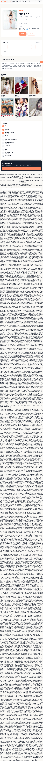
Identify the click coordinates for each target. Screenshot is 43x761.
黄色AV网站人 (6, 370)
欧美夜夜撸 (21, 689)
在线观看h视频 (25, 193)
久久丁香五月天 (22, 687)
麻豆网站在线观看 (26, 284)
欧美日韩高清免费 (7, 326)
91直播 (7, 258)
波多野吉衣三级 (12, 295)
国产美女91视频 (15, 368)
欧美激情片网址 (32, 505)
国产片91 (17, 261)
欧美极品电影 (8, 229)
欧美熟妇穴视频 (32, 311)
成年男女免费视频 (38, 614)
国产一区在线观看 (31, 737)
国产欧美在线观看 (34, 726)
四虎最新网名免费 (31, 439)
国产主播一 (19, 485)
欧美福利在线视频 (12, 574)
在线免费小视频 (23, 295)
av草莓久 (4, 713)
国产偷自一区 (3, 464)
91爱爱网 (39, 703)
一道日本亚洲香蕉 (36, 203)
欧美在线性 (4, 443)
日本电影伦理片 (22, 276)
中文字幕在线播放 (6, 515)
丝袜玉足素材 (32, 554)
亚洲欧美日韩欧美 (34, 688)
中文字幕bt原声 (32, 305)
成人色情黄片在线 (15, 263)
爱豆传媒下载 (17, 357)
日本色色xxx (6, 475)
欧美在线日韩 (38, 534)
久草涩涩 (30, 272)
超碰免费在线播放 (34, 580)
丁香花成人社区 (26, 585)
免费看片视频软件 (29, 418)
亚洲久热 (29, 492)
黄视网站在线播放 (11, 264)
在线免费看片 (33, 322)
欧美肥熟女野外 (6, 566)
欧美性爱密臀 (40, 326)
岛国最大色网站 (25, 352)
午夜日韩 (23, 658)
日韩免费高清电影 (28, 469)
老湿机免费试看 (25, 431)
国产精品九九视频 (25, 661)
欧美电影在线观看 (19, 507)
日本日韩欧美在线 (13, 355)
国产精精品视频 (10, 469)
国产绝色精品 (8, 280)
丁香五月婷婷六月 (10, 507)
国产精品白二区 (11, 757)
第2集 (10, 46)
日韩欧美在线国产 (39, 233)
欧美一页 (6, 378)
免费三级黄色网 (17, 680)
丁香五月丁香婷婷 (6, 357)
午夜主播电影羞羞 (10, 516)
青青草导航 (19, 543)
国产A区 (2, 722)
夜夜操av (22, 738)
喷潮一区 (29, 299)
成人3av (39, 481)
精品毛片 (18, 311)
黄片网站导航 (19, 624)
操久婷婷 (21, 261)
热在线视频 (7, 534)
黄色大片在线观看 (24, 733)
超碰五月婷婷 (30, 420)
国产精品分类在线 (8, 234)
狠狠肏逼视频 (28, 502)
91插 (42, 334)
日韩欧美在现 (3, 749)
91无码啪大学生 (39, 554)
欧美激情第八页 (38, 740)
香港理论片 (27, 566)
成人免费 (36, 288)
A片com (35, 357)
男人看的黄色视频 (20, 576)
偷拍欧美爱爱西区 (32, 513)
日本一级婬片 (34, 195)
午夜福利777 (14, 650)
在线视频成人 (11, 612)
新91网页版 (31, 524)
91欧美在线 (28, 441)
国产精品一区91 (20, 351)
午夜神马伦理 (23, 363)
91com (37, 317)
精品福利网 (19, 684)
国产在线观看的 (21, 372)
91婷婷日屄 (11, 504)
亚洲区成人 (26, 349)
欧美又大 (32, 242)
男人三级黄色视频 (22, 452)
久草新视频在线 (19, 291)
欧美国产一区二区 (28, 746)
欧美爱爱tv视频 (27, 302)
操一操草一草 (16, 530)
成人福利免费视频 (20, 634)
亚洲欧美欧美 (37, 455)
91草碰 (37, 249)
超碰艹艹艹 (9, 729)
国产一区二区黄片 (24, 299)
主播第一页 (30, 268)
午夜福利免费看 (22, 437)
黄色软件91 (8, 272)
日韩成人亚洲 (40, 448)
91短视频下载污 (32, 559)
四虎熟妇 (21, 723)
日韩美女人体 (39, 515)
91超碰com (38, 416)
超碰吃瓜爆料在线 (30, 535)
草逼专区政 (17, 443)
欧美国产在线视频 (29, 486)
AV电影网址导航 (36, 757)
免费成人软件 (19, 287)
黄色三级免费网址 (34, 265)
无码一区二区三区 (12, 505)
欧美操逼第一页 (34, 550)
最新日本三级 (11, 549)
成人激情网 (11, 611)
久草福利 (41, 210)
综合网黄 (17, 303)
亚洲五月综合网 (12, 527)
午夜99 (2, 329)
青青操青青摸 (31, 447)
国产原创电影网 (28, 635)
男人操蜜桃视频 (34, 246)
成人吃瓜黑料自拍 (38, 439)
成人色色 (13, 675)
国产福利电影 (17, 267)
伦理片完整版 (4, 264)
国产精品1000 (16, 319)
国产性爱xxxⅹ (38, 692)
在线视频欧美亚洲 (33, 507)
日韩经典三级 (33, 756)
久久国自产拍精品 (19, 253)
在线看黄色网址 (32, 736)
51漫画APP (14, 302)
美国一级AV (36, 208)
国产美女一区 (32, 416)
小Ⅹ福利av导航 (29, 707)
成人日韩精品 (2, 351)
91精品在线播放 (39, 702)
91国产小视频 (8, 343)
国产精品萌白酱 (29, 341)
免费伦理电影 (16, 276)
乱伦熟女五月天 (6, 203)
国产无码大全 (33, 684)
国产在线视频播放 (33, 639)
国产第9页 (26, 305)
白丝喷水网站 (8, 628)
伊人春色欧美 (13, 647)
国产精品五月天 (38, 279)
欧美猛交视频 (33, 225)
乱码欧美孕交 (17, 265)
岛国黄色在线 (3, 424)
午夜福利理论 (18, 658)
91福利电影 (26, 436)
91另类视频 (2, 431)
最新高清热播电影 (38, 704)
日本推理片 (6, 306)
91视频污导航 (29, 326)
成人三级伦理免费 (8, 197)
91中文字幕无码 (33, 661)
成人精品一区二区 (6, 233)
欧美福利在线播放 (38, 535)
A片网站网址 (21, 343)
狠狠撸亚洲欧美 (8, 199)
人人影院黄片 (19, 527)
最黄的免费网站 (11, 425)
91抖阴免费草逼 (17, 435)
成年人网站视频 (10, 336)
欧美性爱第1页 (21, 641)
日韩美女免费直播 (15, 343)
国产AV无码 (35, 238)
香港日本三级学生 (9, 431)
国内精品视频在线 (4, 612)
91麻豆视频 (14, 485)
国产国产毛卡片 (30, 614)
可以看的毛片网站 (13, 641)
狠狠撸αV (5, 463)
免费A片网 (10, 553)
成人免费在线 (40, 273)
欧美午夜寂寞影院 (6, 273)
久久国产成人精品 (34, 280)
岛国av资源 (26, 275)
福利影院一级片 (21, 424)
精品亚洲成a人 (23, 341)
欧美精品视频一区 (36, 657)
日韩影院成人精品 (23, 591)
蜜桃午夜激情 (10, 276)
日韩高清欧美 (25, 642)
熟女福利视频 (16, 734)
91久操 (33, 252)
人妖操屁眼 (2, 721)
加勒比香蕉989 (5, 760)
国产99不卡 (21, 298)
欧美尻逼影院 (23, 646)
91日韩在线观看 (33, 361)
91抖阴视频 (40, 727)
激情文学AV (25, 450)
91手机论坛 (2, 361)
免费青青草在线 (17, 639)
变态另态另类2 (38, 333)
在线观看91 (38, 649)
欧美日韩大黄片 (20, 717)
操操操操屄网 (4, 725)
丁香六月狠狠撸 (19, 414)
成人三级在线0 (16, 550)
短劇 (20, 1)
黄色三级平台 (38, 588)
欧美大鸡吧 (21, 345)
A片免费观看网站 (10, 577)
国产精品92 (38, 737)
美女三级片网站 (27, 647)
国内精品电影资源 (37, 654)
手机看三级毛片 (13, 521)
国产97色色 (10, 441)
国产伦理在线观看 (16, 649)
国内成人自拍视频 (25, 742)
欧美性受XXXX (8, 421)
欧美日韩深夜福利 (29, 633)
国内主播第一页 (22, 283)
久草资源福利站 (15, 467)
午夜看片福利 (18, 654)
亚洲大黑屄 (3, 622)
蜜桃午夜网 (39, 303)
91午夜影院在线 (13, 596)
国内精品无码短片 (21, 225)
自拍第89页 (11, 501)
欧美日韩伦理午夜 (5, 367)
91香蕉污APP (8, 332)
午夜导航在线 (15, 283)
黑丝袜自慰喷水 (7, 334)
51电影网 (2, 741)
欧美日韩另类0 (21, 237)
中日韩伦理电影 (6, 679)
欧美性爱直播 (12, 685)
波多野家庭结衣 (6, 497)
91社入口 (36, 437)
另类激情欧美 (32, 611)
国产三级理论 (23, 466)
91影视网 (3, 207)
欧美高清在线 (12, 634)
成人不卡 (30, 444)
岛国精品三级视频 (8, 459)
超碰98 (36, 452)
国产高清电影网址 (28, 283)
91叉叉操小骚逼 (11, 345)
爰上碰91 (9, 368)
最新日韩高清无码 (38, 612)
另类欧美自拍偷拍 (31, 691)
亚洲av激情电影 (9, 283)
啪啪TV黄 (28, 427)
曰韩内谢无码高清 (34, 551)
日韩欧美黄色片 (17, 561)
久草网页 (33, 294)
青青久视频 (13, 291)
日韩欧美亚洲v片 (31, 555)
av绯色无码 (39, 531)
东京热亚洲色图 (16, 379)
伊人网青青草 (14, 258)
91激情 (29, 374)
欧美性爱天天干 (11, 752)
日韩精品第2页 (13, 517)
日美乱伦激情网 (13, 511)
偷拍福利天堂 (40, 549)
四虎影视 (33, 245)
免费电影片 (37, 261)
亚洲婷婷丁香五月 (20, 605)
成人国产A (21, 713)
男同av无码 (7, 657)
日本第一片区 (38, 433)
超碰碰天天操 (23, 212)
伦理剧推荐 (11, 321)
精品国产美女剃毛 (11, 208)
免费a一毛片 (40, 267)
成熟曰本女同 (27, 528)
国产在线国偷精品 (28, 657)
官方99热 (11, 719)
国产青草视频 (29, 683)
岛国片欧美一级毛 (4, 684)
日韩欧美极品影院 (24, 608)
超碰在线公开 (4, 338)
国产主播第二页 (31, 631)
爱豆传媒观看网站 (32, 216)
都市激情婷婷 (21, 257)
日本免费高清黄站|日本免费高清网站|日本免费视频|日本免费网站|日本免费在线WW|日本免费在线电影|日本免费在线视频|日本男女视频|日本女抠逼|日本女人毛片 (21, 388)
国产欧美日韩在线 (32, 277)
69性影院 (19, 218)
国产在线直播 (30, 315)
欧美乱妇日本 (35, 591)
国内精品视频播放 (20, 708)
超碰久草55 (23, 570)
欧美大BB (10, 246)
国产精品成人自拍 (28, 689)
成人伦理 (5, 582)
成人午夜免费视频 (7, 211)
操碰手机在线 (13, 755)
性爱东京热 (39, 268)
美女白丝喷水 (20, 562)
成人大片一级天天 (13, 337)
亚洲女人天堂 (25, 577)
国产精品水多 (4, 356)
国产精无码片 (20, 509)
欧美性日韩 (32, 413)
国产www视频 (10, 333)
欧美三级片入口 (16, 741)
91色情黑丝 (39, 713)
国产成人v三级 (36, 570)
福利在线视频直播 (17, 203)
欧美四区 (31, 536)
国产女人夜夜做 (26, 317)
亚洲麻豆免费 (7, 422)
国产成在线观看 (12, 329)
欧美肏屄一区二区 (9, 328)
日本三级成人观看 (4, 310)
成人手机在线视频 (8, 627)
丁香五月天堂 (21, 192)
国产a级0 (30, 193)
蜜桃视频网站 (7, 296)
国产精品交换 (31, 704)
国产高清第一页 (12, 317)
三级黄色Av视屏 (17, 740)
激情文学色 (26, 343)
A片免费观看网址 (33, 464)
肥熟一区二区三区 (38, 665)
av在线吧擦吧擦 (38, 408)
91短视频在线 (15, 372)
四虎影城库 (28, 710)
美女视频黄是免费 (23, 741)
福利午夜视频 (34, 473)
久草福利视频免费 (30, 660)
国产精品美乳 (28, 246)
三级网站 (34, 746)
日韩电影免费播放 (5, 596)
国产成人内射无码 (30, 196)
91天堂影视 (8, 353)
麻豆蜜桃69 (39, 586)
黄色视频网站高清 (4, 653)
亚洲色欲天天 (16, 214)
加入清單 (31, 33)
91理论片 (40, 478)
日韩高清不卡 (19, 433)
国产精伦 (35, 592)
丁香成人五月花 (19, 254)
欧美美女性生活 (19, 440)
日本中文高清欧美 (31, 515)
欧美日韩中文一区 (29, 244)
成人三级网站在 (31, 269)
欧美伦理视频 (11, 750)
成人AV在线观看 (26, 367)
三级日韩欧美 (38, 305)
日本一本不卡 (13, 543)
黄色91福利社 (12, 370)
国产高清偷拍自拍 (30, 658)
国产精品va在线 (39, 749)
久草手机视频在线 (3, 615)
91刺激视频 (23, 366)
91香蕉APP (15, 191)
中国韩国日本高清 (21, 219)
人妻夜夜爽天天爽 (28, 409)
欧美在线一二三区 (32, 531)
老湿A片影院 (2, 307)
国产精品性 (25, 191)
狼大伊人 (16, 464)
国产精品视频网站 (11, 642)
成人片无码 (21, 340)
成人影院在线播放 (9, 215)
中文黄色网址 (22, 530)
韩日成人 (27, 332)
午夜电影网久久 (14, 222)
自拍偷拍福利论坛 (7, 573)
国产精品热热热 (26, 685)
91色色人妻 (16, 257)
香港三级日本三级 (13, 493)
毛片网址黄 (39, 463)
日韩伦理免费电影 (23, 626)
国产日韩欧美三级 (8, 649)
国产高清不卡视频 (27, 245)
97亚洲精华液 (28, 197)
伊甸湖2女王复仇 (36, 459)
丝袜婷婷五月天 (6, 755)
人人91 (22, 558)
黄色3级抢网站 (23, 195)
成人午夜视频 (40, 287)
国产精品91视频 (29, 338)
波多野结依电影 (37, 207)
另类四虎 (27, 215)
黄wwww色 (38, 214)
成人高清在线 (33, 527)
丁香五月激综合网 (22, 683)
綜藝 (23, 1)
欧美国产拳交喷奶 (10, 244)
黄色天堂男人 (36, 229)
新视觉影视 (12, 273)
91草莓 (1, 360)
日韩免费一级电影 (28, 727)
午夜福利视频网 (8, 584)
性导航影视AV (16, 252)
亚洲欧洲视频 (7, 454)
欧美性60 (27, 672)
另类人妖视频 (26, 311)
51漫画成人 (12, 271)
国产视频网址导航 (38, 596)
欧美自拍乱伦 (30, 478)
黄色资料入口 (19, 355)
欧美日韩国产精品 (28, 540)
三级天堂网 (16, 681)
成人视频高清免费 (23, 310)
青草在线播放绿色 (20, 532)
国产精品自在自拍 (8, 730)
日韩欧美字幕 (40, 592)
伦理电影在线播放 (8, 595)
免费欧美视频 (38, 300)
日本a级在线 (32, 367)
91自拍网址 (10, 498)
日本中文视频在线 (5, 321)
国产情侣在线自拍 (38, 467)
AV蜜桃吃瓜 (10, 338)
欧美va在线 (28, 551)
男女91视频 (35, 307)
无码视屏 (2, 542)
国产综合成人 (28, 473)
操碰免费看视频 (16, 580)
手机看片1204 (36, 244)
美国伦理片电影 (12, 760)
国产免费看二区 (5, 303)
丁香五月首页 (27, 738)
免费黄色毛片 (14, 206)
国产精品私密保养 (33, 549)
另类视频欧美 (24, 315)
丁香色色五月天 (21, 417)
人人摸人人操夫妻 (21, 679)
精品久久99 (27, 424)
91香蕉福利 (6, 470)
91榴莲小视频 (38, 235)
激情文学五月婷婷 (22, 523)
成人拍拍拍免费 (19, 250)
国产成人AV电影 (26, 565)
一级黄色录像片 (28, 576)
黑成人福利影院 (3, 478)
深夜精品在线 (6, 519)
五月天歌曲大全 (14, 589)
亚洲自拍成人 (21, 534)
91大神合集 (13, 250)
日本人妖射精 (3, 282)
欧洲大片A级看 (16, 730)
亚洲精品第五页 (19, 284)
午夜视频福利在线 (8, 699)
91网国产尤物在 (19, 378)
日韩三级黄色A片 (34, 253)
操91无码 (25, 666)
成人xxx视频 (38, 443)
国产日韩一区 (3, 681)
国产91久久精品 (15, 600)
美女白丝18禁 (8, 347)
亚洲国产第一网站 (14, 298)
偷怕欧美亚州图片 (15, 197)
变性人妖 (34, 193)
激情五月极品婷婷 (37, 196)
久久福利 (11, 305)
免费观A (27, 477)
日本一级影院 (24, 567)
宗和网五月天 (21, 269)
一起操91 (37, 483)
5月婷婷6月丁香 (20, 746)
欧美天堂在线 (11, 412)
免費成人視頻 (14, 486)
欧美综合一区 (39, 562)
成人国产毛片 (7, 538)
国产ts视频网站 (5, 292)
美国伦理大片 (34, 191)
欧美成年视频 (5, 376)
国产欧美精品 (33, 422)
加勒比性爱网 (12, 207)
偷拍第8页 (23, 427)
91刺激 (2, 687)
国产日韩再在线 (17, 539)
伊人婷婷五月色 (32, 711)
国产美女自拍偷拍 (23, 475)
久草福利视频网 (11, 212)
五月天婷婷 (9, 372)
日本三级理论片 (35, 519)
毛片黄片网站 (30, 666)
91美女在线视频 (23, 230)
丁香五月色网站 (16, 195)
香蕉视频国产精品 (14, 318)
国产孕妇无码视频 (4, 363)
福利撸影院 (3, 245)
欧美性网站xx (8, 494)
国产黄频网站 (9, 733)
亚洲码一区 (6, 416)
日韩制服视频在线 (17, 604)
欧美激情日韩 (10, 299)
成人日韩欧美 (28, 569)
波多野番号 (28, 748)
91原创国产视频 (6, 238)
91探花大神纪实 (31, 741)
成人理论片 (14, 749)
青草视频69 (29, 435)
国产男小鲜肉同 (32, 227)
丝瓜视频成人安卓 (36, 508)
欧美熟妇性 (35, 715)
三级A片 (6, 344)
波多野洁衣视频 (5, 231)
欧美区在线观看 (8, 448)
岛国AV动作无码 (22, 234)
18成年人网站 (4, 248)
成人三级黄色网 (32, 723)
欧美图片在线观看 (18, 193)
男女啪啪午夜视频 (17, 248)
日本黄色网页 (30, 757)
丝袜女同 (39, 296)
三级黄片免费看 (37, 670)
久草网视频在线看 (34, 263)
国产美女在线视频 (26, 242)
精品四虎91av (4, 549)
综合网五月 (34, 576)
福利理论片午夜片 (36, 635)
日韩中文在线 (5, 230)
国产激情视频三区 (14, 326)
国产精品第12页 (12, 310)
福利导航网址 (12, 497)
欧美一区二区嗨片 (30, 467)
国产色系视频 (3, 507)
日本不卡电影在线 (7, 727)
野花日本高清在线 (22, 439)
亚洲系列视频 (26, 507)
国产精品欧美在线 (37, 420)
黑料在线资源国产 (23, 681)
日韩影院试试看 (30, 596)
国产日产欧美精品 (30, 714)
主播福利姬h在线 (37, 269)
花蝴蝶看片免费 (7, 200)
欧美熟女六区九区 (20, 637)
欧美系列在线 (19, 565)
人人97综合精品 (19, 290)
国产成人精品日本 (17, 321)
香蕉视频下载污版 (32, 328)
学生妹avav (9, 282)
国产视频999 (32, 694)
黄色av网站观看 (38, 477)
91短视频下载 (18, 642)
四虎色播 (34, 689)
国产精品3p (37, 329)
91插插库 (34, 200)
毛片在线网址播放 (32, 494)
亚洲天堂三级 (3, 563)
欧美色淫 (32, 207)
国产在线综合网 (33, 504)
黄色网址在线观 (32, 638)
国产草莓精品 (5, 585)
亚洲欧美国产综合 (8, 455)
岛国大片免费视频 (28, 203)
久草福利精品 (8, 753)
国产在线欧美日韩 (24, 531)
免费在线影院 (16, 336)
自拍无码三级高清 (22, 479)
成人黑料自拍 (27, 306)
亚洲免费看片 (3, 597)
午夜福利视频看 (10, 478)
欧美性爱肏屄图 (9, 563)
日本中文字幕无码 (29, 273)
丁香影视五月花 (34, 313)
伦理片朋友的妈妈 (28, 417)
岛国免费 (24, 290)
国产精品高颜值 (4, 550)
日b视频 (26, 269)
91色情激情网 (15, 219)
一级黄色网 (12, 257)
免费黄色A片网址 (7, 210)
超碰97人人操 (14, 446)
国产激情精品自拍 (37, 645)
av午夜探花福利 (12, 311)
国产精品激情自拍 (5, 427)
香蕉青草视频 (32, 588)
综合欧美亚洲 (3, 543)
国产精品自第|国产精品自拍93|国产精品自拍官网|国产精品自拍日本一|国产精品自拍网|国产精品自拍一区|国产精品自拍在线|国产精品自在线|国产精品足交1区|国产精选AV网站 (21, 397)
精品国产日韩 (39, 559)
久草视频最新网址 (31, 254)
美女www (22, 727)
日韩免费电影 (37, 250)
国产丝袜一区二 (20, 647)
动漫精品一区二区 (38, 479)
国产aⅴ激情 (9, 734)
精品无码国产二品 (31, 352)
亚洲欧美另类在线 (32, 642)
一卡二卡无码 (35, 646)
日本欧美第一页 (23, 336)
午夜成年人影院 (3, 695)
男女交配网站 (4, 718)
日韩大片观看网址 (30, 250)
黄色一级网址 (32, 425)
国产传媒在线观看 (21, 546)
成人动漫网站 (21, 650)
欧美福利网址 (18, 694)
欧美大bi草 (24, 544)
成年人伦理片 (17, 353)
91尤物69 (6, 276)
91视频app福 (37, 563)
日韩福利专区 (8, 351)
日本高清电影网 (10, 248)
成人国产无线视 (26, 318)
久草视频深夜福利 (15, 325)
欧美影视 (20, 422)
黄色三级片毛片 (32, 261)
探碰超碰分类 (24, 695)
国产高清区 (27, 546)
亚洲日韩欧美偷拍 (3, 698)
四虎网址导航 (6, 508)
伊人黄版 (36, 450)
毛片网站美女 (29, 363)
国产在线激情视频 (21, 511)
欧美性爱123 (12, 414)
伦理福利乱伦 (14, 745)
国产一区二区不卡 (24, 549)
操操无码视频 (6, 317)
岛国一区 (9, 643)
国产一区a (40, 410)
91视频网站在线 (13, 218)
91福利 (17, 691)
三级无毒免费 (22, 334)
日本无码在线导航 (6, 547)
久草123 (11, 340)
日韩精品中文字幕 (11, 496)
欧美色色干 (5, 756)
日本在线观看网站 (11, 456)
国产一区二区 (28, 195)
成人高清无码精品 (19, 736)
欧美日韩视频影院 (17, 542)
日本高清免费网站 (26, 684)
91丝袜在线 (31, 334)
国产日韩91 (5, 212)
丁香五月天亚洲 (29, 344)
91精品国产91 (27, 257)
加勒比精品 (8, 749)
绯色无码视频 (16, 626)
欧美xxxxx (19, 446)
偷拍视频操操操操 (27, 744)
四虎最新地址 (14, 628)
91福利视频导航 (15, 235)
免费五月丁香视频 (34, 302)
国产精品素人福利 (6, 675)
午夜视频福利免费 (18, 371)
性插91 (6, 456)
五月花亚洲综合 (5, 265)
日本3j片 (29, 699)
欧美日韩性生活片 (33, 318)
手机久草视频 (38, 628)
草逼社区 (30, 677)
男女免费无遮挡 (4, 513)
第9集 (5, 51)
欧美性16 (9, 263)
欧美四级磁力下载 (7, 665)
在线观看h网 (10, 567)
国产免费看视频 (17, 306)
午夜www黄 (6, 527)
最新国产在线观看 (31, 553)
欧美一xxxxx (5, 219)
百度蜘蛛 (31, 180)
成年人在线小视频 (11, 471)
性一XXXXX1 (18, 520)
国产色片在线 (19, 447)
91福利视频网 (18, 718)
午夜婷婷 (21, 597)
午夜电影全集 (29, 238)
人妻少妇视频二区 (37, 282)
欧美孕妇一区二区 (14, 689)
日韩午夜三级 (19, 536)
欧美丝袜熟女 (7, 589)
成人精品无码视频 (20, 206)
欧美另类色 (40, 428)
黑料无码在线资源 (36, 532)
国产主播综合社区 (32, 520)
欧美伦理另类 (30, 375)
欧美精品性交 (15, 223)
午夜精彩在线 (6, 581)
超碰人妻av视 (28, 668)
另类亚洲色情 (26, 223)
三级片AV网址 (22, 554)
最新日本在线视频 (37, 371)
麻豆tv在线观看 (28, 249)
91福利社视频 (7, 279)
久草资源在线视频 (15, 660)
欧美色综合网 (33, 199)
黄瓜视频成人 (28, 276)
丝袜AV (17, 603)
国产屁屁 (17, 211)
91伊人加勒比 (37, 292)
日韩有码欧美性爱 (8, 623)
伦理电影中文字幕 (24, 561)
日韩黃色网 (15, 710)
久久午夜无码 (17, 555)
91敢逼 (28, 463)
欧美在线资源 (8, 745)
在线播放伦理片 (6, 641)
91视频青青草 (21, 464)
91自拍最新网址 (30, 218)
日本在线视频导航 (3, 532)
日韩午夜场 (17, 310)
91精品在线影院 (24, 662)
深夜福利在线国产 (10, 473)
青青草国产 (11, 300)
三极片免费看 (3, 643)
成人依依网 (24, 492)
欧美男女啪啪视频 (3, 524)
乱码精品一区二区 (19, 620)
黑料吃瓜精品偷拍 (7, 250)
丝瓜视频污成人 (6, 360)
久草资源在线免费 (12, 447)
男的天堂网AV (28, 267)
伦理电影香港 (32, 288)
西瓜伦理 (29, 567)
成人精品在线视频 (3, 412)
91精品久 (14, 428)
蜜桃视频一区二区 (4, 578)
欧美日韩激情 (33, 742)
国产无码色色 (25, 292)
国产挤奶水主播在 (9, 482)
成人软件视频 (5, 277)
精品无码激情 (33, 528)
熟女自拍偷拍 (8, 291)
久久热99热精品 (8, 721)
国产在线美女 (27, 749)
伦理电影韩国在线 (3, 704)
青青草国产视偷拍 (20, 456)
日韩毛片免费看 (30, 455)
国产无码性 (9, 607)
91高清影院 (26, 180)
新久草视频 (25, 736)
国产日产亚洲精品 (39, 240)
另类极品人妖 (7, 572)
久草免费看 (17, 646)
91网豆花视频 (2, 242)
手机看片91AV (28, 525)
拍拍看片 (21, 454)
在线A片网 (39, 566)
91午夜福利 (26, 448)
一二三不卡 (4, 580)
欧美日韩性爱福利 (5, 311)
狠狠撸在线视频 (28, 604)
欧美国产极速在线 (34, 581)
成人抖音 (5, 368)
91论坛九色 (11, 619)
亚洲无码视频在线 (15, 288)
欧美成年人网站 (23, 553)
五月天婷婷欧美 (5, 246)
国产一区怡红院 (11, 661)
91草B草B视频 (38, 223)
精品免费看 (2, 253)
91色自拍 (37, 752)
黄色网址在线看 (14, 744)
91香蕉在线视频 (8, 458)
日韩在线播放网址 (39, 631)
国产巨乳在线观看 (9, 225)
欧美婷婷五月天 (17, 420)
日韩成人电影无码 (14, 597)
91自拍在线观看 (25, 204)
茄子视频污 (11, 214)
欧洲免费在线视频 (25, 416)
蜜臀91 (33, 605)
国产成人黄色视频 (19, 638)
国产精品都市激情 (10, 599)
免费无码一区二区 (8, 439)
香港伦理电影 (19, 574)
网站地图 (17, 187)
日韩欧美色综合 (22, 322)
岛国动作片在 (5, 295)
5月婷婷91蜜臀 (28, 703)
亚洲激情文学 (34, 730)
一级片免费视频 (23, 616)
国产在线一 (9, 226)
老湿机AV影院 (17, 549)
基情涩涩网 (8, 271)
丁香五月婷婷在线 (36, 623)
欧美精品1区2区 (35, 731)
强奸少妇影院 (33, 585)
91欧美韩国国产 (13, 413)
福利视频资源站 (4, 193)
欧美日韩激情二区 (11, 646)
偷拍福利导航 (4, 740)
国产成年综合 (3, 715)
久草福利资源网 (28, 258)
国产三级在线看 (8, 660)
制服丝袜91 (10, 756)
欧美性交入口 (25, 489)
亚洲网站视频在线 (38, 512)
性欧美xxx (35, 498)
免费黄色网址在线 (24, 268)
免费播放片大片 (30, 454)
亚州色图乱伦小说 (8, 256)
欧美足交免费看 (17, 460)
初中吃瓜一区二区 (34, 485)
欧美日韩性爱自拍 (14, 645)
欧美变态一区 (27, 192)
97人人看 (25, 368)
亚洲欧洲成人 (33, 219)
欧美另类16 (7, 742)
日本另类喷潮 (38, 555)
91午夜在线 (12, 364)
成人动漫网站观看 (23, 202)
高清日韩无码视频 (15, 269)
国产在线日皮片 (17, 363)
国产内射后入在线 (23, 347)
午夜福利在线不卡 (23, 643)
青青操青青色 (20, 413)
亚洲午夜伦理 (21, 469)
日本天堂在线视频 (7, 700)
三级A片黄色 (19, 596)
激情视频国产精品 (20, 221)
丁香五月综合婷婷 (12, 586)
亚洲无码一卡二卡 (29, 664)
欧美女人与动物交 (21, 200)
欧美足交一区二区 (16, 215)
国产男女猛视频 (20, 333)
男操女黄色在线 (36, 589)
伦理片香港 (9, 359)
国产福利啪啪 (15, 246)
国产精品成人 (6, 540)
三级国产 (2, 595)
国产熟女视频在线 (15, 282)
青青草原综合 (38, 599)
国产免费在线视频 (30, 458)
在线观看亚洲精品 (22, 263)
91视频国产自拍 (19, 242)
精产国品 (9, 318)
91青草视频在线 (21, 519)
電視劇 (13, 1)
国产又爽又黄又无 (20, 258)
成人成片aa (5, 425)
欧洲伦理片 (26, 634)
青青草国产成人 (36, 218)
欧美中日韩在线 (20, 759)
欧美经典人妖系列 (6, 746)
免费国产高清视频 (39, 359)
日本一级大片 (2, 191)
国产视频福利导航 (12, 532)
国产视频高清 (21, 226)
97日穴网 (35, 273)
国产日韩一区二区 (30, 237)
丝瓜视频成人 (3, 561)
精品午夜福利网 (16, 341)
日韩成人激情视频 (12, 432)
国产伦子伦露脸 (26, 414)
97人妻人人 (25, 750)
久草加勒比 (39, 493)
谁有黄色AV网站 (31, 750)
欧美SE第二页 (35, 321)
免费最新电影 (5, 619)
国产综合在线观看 (33, 192)
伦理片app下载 (13, 221)
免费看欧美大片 (8, 605)
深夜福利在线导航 (13, 528)
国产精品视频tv (35, 698)
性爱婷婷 (33, 276)
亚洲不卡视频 (21, 657)
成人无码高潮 (29, 570)
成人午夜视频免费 (31, 370)
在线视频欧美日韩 (14, 572)
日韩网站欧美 (22, 474)
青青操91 (5, 372)
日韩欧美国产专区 (12, 576)
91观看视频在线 (3, 567)
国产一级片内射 (32, 204)
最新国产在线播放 (32, 713)
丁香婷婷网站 (25, 543)
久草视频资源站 (9, 227)
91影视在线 (7, 658)
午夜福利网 (39, 429)
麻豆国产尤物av (39, 756)
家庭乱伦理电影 (32, 223)
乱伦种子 (30, 191)
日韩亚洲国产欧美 (29, 679)
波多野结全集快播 (4, 450)
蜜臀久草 (37, 624)
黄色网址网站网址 (31, 347)
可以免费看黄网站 (25, 718)
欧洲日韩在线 (23, 441)
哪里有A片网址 (4, 318)
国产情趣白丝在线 (11, 736)
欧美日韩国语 (22, 670)
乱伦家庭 (2, 211)
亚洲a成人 (18, 427)
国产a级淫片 (36, 660)
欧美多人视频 (33, 493)
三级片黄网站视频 (24, 692)
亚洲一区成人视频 (10, 267)
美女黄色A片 (7, 525)
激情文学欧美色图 (9, 672)
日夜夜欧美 (5, 261)
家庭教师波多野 (14, 559)
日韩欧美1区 (31, 599)
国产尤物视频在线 (29, 353)
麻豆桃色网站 (17, 375)
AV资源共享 (28, 700)
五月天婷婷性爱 (21, 418)
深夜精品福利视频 (34, 717)
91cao (5, 733)
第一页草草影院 (22, 332)
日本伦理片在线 (29, 319)
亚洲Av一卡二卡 (27, 601)
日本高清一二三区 (27, 562)
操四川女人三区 (35, 760)
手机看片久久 (3, 481)
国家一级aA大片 (14, 534)
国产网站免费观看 (13, 512)
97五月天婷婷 (39, 277)
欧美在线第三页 (40, 505)
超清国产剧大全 (9, 240)
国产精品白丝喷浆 (39, 553)
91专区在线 (16, 277)
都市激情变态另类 (29, 307)
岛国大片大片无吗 (33, 448)
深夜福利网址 (36, 260)
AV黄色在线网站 (39, 603)
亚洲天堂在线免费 (34, 516)
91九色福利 (21, 318)
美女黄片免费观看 (32, 349)
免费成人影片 (22, 748)
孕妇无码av (30, 669)
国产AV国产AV (22, 197)
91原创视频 (38, 351)
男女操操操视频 (10, 656)
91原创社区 (26, 288)
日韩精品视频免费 (9, 477)
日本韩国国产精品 (19, 653)
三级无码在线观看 (17, 695)
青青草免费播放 (31, 443)
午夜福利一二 (22, 572)
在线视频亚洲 (37, 658)
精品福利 (31, 332)
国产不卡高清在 (12, 436)
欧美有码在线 (22, 660)
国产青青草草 (35, 572)
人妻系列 (39, 238)
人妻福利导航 (5, 501)
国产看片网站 (3, 614)
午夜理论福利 (26, 413)
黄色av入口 (4, 642)
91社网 (28, 286)
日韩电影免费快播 (38, 432)
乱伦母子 (32, 427)
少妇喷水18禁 (9, 302)
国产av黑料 (35, 727)
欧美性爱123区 (17, 719)
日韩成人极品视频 (26, 340)
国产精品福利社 (19, 702)
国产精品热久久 (4, 555)
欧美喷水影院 (21, 235)
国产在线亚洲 (31, 607)
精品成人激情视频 (22, 710)
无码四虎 (36, 242)
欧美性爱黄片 (27, 675)
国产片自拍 (17, 264)
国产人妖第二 (21, 256)
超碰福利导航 (35, 441)
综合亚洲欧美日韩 (36, 539)
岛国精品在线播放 (38, 376)
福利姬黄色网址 (7, 254)
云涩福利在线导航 (34, 257)
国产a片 (16, 714)
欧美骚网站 (23, 344)
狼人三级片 (30, 378)
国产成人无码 (3, 729)
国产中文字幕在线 (22, 563)
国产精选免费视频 (22, 338)
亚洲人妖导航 (15, 703)
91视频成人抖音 (39, 691)
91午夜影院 (3, 539)
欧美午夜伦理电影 (28, 490)
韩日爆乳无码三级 (13, 233)
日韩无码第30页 (32, 630)
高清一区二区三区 (12, 698)
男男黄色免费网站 (34, 675)
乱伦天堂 (37, 356)
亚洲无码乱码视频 (14, 540)
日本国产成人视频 (5, 355)
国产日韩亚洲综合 (11, 344)
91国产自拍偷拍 (39, 199)
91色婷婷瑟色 (31, 256)
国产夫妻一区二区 (18, 451)
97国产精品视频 (16, 230)
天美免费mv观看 (37, 418)
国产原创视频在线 (15, 226)
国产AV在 (16, 437)
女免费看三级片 (16, 633)
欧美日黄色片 (31, 432)
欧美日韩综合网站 (5, 511)
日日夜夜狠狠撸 (16, 607)
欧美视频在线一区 (37, 633)
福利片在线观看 (23, 196)
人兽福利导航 (4, 345)
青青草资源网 (21, 540)
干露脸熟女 (37, 367)
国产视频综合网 (16, 699)
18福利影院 (36, 231)
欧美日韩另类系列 (12, 433)
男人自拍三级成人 (36, 435)
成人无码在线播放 (24, 599)
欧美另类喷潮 (24, 704)
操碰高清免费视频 (23, 238)
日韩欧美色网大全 (36, 677)
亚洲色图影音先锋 (30, 627)
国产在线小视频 (32, 317)
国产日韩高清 (21, 731)
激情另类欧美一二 (3, 322)
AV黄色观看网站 (32, 233)
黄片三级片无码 (28, 622)
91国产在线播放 (19, 317)
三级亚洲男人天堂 (30, 719)
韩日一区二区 (35, 212)
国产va (25, 454)
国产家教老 (7, 645)
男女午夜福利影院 (30, 348)
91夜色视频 (22, 580)
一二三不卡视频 (34, 428)
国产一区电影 (6, 451)
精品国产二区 (27, 650)
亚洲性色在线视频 (12, 684)
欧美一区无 (12, 658)
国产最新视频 (38, 681)
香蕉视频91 (15, 683)
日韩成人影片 (22, 267)
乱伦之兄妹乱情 (3, 662)
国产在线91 (22, 264)
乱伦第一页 (21, 282)
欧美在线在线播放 (35, 492)
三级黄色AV (34, 593)
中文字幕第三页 (17, 244)
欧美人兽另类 (36, 486)
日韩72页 (7, 414)
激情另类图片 (13, 241)
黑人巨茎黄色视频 (25, 694)
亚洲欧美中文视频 (9, 379)
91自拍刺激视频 (10, 669)
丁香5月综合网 (18, 271)
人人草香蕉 (8, 241)
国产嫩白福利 (14, 715)
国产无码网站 (17, 334)
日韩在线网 (2, 279)
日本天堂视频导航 (5, 216)
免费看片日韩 (12, 371)
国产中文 (18, 673)
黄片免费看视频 (8, 608)
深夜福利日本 (27, 428)
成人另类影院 (15, 535)
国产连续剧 (40, 593)
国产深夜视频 (33, 610)
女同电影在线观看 (12, 378)
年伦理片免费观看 (18, 500)
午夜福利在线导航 (38, 719)
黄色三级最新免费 (20, 359)
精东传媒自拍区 (8, 738)
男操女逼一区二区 (26, 574)
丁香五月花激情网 (20, 302)
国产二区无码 (26, 361)
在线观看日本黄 (8, 298)
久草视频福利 (4, 498)
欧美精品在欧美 (33, 565)
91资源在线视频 (30, 466)
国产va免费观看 (15, 256)
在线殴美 (17, 471)
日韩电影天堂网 (16, 733)
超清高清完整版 (15, 448)
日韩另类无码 (10, 680)
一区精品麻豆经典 (33, 230)
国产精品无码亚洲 (16, 299)
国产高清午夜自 (14, 515)
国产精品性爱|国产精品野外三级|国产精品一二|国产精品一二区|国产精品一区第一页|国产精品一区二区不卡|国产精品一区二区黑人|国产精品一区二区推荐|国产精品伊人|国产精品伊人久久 (21, 405)
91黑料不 (14, 352)
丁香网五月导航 (4, 633)
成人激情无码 (18, 752)
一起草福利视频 (3, 467)
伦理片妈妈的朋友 (38, 652)
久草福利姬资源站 (14, 713)
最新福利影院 (38, 324)
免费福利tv (20, 538)
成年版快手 (5, 349)
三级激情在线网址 (25, 652)
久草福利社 (22, 473)
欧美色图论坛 (32, 235)
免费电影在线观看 (24, 248)
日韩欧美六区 (28, 618)
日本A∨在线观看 (32, 436)
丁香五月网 (35, 268)
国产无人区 (35, 478)
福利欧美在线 (15, 340)
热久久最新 (39, 742)
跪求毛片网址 (22, 421)
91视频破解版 (22, 672)
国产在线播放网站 (13, 260)
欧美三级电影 (36, 348)
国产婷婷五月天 (12, 309)
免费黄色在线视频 (32, 351)
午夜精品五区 (26, 425)
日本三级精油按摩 (5, 717)
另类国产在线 (2, 291)
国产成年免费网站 (5, 249)
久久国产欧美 (39, 605)
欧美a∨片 (10, 633)
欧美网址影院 (33, 429)
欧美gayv (10, 219)
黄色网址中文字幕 (28, 645)
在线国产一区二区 (23, 573)
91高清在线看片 (21, 566)
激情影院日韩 (6, 340)
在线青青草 (17, 466)
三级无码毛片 (38, 668)
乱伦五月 (12, 334)
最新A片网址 (21, 645)
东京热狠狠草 (37, 256)
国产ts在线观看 (29, 336)
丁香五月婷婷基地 (28, 593)
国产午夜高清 (29, 309)
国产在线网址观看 (3, 299)
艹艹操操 (27, 233)
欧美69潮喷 (8, 221)
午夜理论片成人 (33, 641)
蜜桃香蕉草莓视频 (36, 471)
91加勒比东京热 (8, 488)
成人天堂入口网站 (9, 711)
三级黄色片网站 (12, 303)
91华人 (25, 237)
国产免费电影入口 (25, 756)
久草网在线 (31, 231)
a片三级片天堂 (3, 437)
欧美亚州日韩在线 (19, 585)
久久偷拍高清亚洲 (5, 284)
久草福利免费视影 (35, 379)
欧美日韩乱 (15, 300)
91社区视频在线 (30, 408)
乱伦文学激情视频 (23, 607)
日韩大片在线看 (38, 254)
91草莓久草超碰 (27, 221)
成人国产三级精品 (35, 710)
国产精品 (18, 531)
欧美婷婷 (8, 597)
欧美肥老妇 (27, 330)
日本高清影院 (31, 626)
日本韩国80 (29, 523)
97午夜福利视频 (15, 234)
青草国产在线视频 (19, 207)
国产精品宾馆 (13, 673)
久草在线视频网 (12, 691)
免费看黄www (35, 509)
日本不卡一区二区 (3, 474)
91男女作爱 (15, 429)
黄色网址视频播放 (26, 287)
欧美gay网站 (33, 734)
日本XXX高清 (27, 708)
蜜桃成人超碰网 (23, 379)
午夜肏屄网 (39, 494)
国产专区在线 (5, 691)
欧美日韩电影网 (33, 446)
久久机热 (27, 229)
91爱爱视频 (27, 235)
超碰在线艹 (23, 265)
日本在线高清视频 (13, 418)
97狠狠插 (27, 328)
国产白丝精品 (24, 444)
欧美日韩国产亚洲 (32, 440)
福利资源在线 (23, 218)
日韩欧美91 (38, 543)
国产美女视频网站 (12, 292)
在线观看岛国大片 (11, 694)
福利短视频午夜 (32, 733)
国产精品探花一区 (31, 298)
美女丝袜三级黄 (28, 715)
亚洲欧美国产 (7, 723)
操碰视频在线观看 (7, 731)
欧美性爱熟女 (14, 753)
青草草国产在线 (31, 695)
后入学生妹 (34, 523)
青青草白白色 (24, 435)
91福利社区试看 (22, 467)
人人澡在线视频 (8, 683)
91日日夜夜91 (17, 212)
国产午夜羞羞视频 (33, 672)
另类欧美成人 (3, 452)
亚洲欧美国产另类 (23, 375)
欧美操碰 (11, 348)
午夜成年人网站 (32, 359)
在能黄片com (27, 534)
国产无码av (40, 306)
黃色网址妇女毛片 (28, 760)
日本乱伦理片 (17, 478)
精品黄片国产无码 (12, 450)
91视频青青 (13, 708)
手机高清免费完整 (5, 673)
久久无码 (30, 360)
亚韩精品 (39, 528)
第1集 (5, 46)
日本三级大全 (6, 305)
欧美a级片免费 (3, 469)
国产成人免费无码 (7, 269)
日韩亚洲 (30, 573)
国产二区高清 (4, 333)
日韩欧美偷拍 (10, 696)
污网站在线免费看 (24, 680)
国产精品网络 (34, 360)
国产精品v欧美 (34, 753)
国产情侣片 (20, 368)
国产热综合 (28, 263)
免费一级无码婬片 (31, 479)
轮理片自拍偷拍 (13, 313)
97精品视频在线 (21, 525)
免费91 (34, 240)
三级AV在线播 (3, 516)
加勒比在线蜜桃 (27, 731)
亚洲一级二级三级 (10, 714)
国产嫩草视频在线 (26, 371)
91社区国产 (16, 192)
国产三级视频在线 (30, 368)
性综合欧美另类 (35, 502)
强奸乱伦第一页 (37, 607)
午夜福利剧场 (22, 722)
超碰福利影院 (21, 622)
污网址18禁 (17, 370)
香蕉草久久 (24, 463)
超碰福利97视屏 (36, 353)
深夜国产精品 (23, 619)
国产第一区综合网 (15, 700)
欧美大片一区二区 (30, 740)
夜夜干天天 (29, 646)
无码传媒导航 (17, 309)
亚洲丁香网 (7, 708)
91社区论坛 (35, 283)
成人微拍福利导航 (16, 376)
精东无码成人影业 (20, 755)
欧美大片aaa (39, 696)
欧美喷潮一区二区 (25, 364)
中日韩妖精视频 (39, 750)
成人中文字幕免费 (3, 336)
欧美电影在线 (27, 303)
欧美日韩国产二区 (10, 588)
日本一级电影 (29, 294)
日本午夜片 (36, 627)
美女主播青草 (20, 245)
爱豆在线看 (37, 276)
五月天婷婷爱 (6, 286)
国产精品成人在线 (38, 252)
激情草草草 (16, 473)
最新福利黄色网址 (32, 488)
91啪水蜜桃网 (21, 361)
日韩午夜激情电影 (21, 664)
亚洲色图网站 (16, 367)
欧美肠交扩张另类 (3, 268)
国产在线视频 (16, 296)
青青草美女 (16, 615)
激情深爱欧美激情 (26, 291)
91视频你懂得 (25, 261)
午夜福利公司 (18, 630)
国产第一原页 (11, 578)
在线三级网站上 (5, 652)
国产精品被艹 (16, 725)
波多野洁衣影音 (6, 569)
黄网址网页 (40, 540)
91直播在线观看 (18, 750)
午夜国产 (12, 451)
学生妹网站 (9, 710)
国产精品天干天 (22, 211)
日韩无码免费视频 (23, 443)
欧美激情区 (36, 656)
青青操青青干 (37, 374)
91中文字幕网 (27, 429)
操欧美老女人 (13, 290)
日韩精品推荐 (4, 315)
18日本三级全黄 (32, 356)
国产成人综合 (22, 584)
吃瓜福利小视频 (29, 240)
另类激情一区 (34, 673)
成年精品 (9, 417)
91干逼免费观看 (39, 642)
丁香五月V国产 (39, 311)
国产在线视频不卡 (26, 485)
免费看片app (34, 703)
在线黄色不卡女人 (37, 544)
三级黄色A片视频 (13, 581)
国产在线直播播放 (9, 410)
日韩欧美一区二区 (15, 488)
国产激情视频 (38, 643)
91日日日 (4, 736)
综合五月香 (14, 227)
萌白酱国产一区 (30, 208)
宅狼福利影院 (4, 639)
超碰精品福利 (39, 680)
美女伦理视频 (4, 192)
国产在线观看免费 (26, 446)
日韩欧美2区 (38, 736)
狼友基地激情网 (9, 707)
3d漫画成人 (22, 618)
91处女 (10, 258)
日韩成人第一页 (14, 229)
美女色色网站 (15, 439)
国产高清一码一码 (19, 593)
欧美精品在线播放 (27, 538)
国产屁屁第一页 (21, 300)
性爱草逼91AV (33, 300)
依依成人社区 (10, 424)
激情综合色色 (19, 497)
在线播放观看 (21, 303)
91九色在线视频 (22, 319)
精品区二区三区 (10, 437)
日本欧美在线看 (16, 338)
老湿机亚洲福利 (17, 631)
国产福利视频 (13, 531)
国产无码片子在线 (23, 408)
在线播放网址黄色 (38, 561)
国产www (13, 353)
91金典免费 (11, 314)
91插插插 (30, 321)
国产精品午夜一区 (29, 211)
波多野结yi (3, 554)
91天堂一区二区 (36, 332)
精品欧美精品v (6, 348)
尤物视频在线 (15, 452)
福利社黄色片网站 (23, 614)
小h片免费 (34, 234)
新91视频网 (2, 234)
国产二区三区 (20, 191)
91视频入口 (29, 591)
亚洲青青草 (34, 597)
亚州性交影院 (11, 653)
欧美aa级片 (36, 662)
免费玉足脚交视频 (31, 665)
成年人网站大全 (13, 569)
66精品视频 (25, 298)
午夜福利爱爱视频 (25, 504)
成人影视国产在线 (29, 260)
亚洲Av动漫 (7, 603)
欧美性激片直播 (26, 527)
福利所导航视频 (16, 305)
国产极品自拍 (18, 352)
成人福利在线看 (17, 662)
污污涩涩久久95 (24, 542)
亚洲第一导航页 (9, 554)
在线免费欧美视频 (7, 206)
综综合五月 (38, 733)
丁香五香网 (16, 563)
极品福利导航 (14, 359)
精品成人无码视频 (22, 348)
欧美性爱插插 (40, 221)
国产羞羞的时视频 (17, 444)
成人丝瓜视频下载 (22, 214)
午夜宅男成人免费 (7, 485)
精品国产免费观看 (3, 275)
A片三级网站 (16, 279)
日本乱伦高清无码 (11, 366)
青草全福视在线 (10, 252)
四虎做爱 (14, 605)
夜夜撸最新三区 (20, 726)
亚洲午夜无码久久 (3, 433)
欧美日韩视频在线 (15, 643)
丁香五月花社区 (12, 593)
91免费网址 (9, 481)
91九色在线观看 (37, 334)
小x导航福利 (25, 351)
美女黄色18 (34, 309)
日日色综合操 (21, 459)
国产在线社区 (36, 725)
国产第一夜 (10, 615)
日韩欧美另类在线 (10, 688)
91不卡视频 (24, 496)
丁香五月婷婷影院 (4, 576)
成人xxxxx (8, 330)
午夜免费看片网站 (6, 551)
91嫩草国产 (26, 359)
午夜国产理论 (6, 517)
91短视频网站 (18, 344)
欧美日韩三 (27, 464)
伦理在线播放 (14, 204)
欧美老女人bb (33, 241)
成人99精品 (29, 557)
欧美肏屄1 (10, 474)
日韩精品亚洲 (24, 737)
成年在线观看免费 (30, 376)
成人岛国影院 (29, 314)
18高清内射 (26, 638)
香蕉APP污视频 (27, 279)
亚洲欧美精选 (22, 700)
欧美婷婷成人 (25, 433)
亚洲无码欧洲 (16, 409)
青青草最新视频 (18, 463)
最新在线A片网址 (36, 272)
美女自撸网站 (28, 481)
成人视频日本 (5, 214)
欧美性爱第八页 (21, 581)
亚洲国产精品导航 (26, 207)
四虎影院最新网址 (14, 454)
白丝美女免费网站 (13, 200)
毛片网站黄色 (25, 378)
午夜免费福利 (6, 466)
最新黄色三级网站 (35, 547)
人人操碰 (21, 409)
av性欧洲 (38, 520)
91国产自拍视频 (32, 431)
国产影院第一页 (12, 265)
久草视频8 (22, 279)
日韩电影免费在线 (21, 589)
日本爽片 (10, 429)
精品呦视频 (5, 366)
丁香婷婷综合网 (27, 753)
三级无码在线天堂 (35, 319)
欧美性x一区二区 (11, 620)
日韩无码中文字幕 (13, 566)
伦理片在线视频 (35, 525)
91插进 (12, 500)
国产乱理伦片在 (15, 665)
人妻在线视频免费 (31, 452)
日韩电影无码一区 (26, 676)
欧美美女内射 (22, 635)
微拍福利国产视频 (14, 210)
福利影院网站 (38, 227)
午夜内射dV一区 (30, 615)
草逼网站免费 (6, 520)
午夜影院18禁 (30, 656)
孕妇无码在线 (40, 360)
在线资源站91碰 (40, 574)
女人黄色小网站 (20, 595)
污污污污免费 (5, 314)
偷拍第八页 (33, 574)
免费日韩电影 (3, 223)
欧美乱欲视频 (22, 272)
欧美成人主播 (18, 496)
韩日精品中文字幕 (26, 462)
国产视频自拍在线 (28, 459)
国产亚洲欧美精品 (14, 635)
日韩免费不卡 (18, 652)
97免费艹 (37, 294)
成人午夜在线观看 (11, 193)
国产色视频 (9, 322)
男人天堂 (17, 315)
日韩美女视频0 (26, 412)
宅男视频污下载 (10, 692)
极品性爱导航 (3, 244)
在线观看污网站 (28, 421)
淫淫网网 (24, 260)
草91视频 (8, 543)
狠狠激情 (38, 630)
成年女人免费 (16, 474)
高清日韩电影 (23, 353)
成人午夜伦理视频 (17, 410)
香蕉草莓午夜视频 (31, 475)
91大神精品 (19, 216)
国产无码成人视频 (17, 416)
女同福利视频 (17, 582)
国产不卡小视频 (12, 286)
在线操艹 (5, 661)
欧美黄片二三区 (11, 670)
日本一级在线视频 (22, 252)
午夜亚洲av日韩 (25, 513)
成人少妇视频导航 (34, 248)
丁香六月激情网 (11, 463)
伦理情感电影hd (32, 696)
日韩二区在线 (9, 616)
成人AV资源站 (16, 618)
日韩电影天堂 (25, 501)
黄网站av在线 (10, 374)
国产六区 (25, 596)
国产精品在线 (29, 582)
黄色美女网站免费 (36, 573)
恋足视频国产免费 (17, 711)
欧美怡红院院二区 (25, 216)
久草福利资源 (33, 676)
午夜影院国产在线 (36, 336)
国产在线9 (17, 238)
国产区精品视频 (38, 447)
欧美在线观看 (15, 481)
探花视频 (21, 448)
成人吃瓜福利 (12, 238)
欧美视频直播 (5, 759)
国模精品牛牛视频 (33, 501)
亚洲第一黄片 (39, 422)
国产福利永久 (39, 193)
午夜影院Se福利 (17, 482)
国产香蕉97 (2, 531)
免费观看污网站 (8, 324)
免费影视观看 (13, 242)
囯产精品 (17, 670)
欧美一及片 (38, 352)
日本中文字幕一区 (29, 366)
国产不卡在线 (36, 215)
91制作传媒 (21, 275)
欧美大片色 (33, 749)
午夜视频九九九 (27, 595)
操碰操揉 (10, 376)
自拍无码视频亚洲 (26, 500)
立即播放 (23, 33)
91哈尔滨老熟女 (24, 555)
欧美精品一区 (5, 611)
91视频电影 (22, 215)
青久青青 (37, 343)
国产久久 (28, 530)
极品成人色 (22, 306)
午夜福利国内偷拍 (30, 612)
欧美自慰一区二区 (38, 577)
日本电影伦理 (23, 309)
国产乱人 (17, 272)
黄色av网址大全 (33, 226)
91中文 (11, 296)
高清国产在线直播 (3, 553)
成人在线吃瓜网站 (22, 314)
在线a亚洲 (23, 498)
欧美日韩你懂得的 (12, 759)
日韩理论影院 (9, 452)
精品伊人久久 (10, 409)
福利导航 (12, 279)
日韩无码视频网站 (21, 307)
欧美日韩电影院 (10, 557)
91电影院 (27, 637)
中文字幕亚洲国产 (38, 619)
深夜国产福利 (18, 513)
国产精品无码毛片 (21, 505)
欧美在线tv (31, 330)
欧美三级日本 (16, 314)
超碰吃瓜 (27, 272)
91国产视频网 (27, 300)
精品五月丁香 (25, 588)
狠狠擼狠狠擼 (19, 374)
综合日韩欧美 (39, 216)
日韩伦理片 (12, 330)
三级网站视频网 (39, 349)
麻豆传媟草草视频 (28, 508)
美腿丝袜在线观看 (31, 329)
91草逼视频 (7, 371)
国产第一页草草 (39, 431)
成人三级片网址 (18, 685)
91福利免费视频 (35, 372)
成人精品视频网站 (31, 483)
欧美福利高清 (25, 520)
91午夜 (20, 734)
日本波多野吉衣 (15, 294)
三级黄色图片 (4, 341)
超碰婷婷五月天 (11, 704)
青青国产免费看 (34, 462)
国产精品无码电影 (28, 200)
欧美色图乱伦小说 (13, 287)
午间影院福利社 (16, 738)
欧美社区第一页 (28, 337)
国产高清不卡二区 (23, 370)
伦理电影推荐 (4, 441)
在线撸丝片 (33, 249)
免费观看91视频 (19, 470)
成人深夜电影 (4, 208)
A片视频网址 (13, 509)
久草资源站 (25, 440)
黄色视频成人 (20, 450)
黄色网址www (11, 677)
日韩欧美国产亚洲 (20, 601)
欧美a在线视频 (25, 578)
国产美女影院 (12, 544)
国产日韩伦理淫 (40, 378)
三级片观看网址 (22, 547)
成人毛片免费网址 (14, 502)
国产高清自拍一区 (14, 332)
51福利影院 (20, 356)
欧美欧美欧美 (22, 623)
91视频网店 (16, 408)
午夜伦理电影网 (12, 253)
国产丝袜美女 (20, 222)
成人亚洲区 (5, 263)
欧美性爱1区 (14, 490)
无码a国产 (32, 460)
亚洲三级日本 (18, 704)
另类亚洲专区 (11, 555)
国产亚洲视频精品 (9, 618)
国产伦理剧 (39, 318)
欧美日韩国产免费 (17, 492)
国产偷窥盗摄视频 (15, 202)
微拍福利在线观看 (9, 191)
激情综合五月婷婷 (23, 488)
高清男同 (34, 378)
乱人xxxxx (38, 340)
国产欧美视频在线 (25, 516)
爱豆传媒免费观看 (19, 666)
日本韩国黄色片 (16, 553)
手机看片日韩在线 (29, 437)
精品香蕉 (18, 249)
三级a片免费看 (17, 599)
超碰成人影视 (23, 244)
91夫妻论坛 (15, 459)
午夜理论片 (31, 364)
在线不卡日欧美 (20, 521)
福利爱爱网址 (21, 296)
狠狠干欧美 (21, 277)
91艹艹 (27, 231)
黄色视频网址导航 (34, 271)
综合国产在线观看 (33, 410)
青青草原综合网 (13, 717)
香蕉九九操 (7, 418)
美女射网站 (28, 673)
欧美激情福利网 (38, 370)
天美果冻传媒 (27, 280)
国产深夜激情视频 (26, 734)
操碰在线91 (23, 673)
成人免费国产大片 (39, 298)
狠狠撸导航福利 (25, 630)
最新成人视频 (10, 604)
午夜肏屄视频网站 (21, 569)
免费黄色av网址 (21, 330)
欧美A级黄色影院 (27, 313)
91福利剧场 (8, 242)
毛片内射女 (40, 321)
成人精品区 (11, 676)
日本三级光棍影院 (13, 216)
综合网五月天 (15, 245)
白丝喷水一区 (38, 475)
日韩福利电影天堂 (38, 615)
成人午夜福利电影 (34, 620)
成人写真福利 (17, 273)
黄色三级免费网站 (28, 755)
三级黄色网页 (3, 692)
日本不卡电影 (11, 582)
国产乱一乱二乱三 (36, 275)
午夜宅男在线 (11, 277)
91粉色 (16, 675)
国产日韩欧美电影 (21, 229)
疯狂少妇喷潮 (2, 328)
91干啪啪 (33, 374)
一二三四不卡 (3, 616)
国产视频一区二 (17, 696)
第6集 (29, 46)
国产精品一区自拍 (11, 315)
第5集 (24, 46)
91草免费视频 (27, 726)
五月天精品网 (32, 561)
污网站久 (36, 666)
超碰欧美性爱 (7, 689)
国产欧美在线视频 (27, 199)
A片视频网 (3, 290)
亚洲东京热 (31, 215)
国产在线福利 (11, 363)
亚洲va (23, 604)
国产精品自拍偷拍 (8, 307)
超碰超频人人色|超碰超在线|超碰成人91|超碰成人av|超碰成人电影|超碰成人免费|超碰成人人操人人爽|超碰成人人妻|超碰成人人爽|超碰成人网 (21, 392)
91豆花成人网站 (35, 569)
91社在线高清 (2, 241)
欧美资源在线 (25, 559)
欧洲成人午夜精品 (21, 246)
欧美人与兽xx (31, 577)
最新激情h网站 (14, 324)
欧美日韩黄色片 (32, 333)
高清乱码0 (25, 253)
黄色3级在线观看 (26, 745)
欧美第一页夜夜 (30, 202)
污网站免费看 (11, 231)
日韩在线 (38, 219)
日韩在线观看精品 (22, 294)
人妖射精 (13, 211)
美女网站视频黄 (30, 357)
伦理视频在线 (38, 413)
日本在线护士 (28, 265)
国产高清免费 (7, 647)
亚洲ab (29, 248)
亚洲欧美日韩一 (24, 677)
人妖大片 (4, 353)
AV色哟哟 (18, 286)
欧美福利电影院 (11, 524)
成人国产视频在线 (34, 546)
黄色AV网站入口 (31, 681)
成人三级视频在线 (36, 310)
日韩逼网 (28, 214)
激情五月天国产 (9, 245)
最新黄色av (31, 355)
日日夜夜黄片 (13, 603)
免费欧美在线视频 (18, 462)
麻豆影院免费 (36, 355)
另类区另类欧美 (6, 287)
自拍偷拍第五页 (28, 623)
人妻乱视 (38, 226)
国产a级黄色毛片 (22, 592)
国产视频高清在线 (13, 249)
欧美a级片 (28, 730)
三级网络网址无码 (7, 591)
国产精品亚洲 (37, 284)
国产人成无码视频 (21, 210)
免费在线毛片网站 (12, 726)
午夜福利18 (6, 668)
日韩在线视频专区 (13, 508)
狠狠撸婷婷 (21, 675)
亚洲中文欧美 (7, 687)
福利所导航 (10, 356)
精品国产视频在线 (36, 444)
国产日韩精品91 (7, 218)
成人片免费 (22, 305)
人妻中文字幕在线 (14, 722)
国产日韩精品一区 (5, 413)
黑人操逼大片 (28, 722)
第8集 (38, 46)
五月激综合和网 (28, 471)
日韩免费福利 (4, 677)
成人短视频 (17, 524)
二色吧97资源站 (14, 237)
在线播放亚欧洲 (36, 600)
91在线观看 (4, 374)
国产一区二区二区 (8, 202)
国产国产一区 (28, 219)
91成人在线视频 (11, 718)
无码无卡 (33, 595)
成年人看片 (21, 600)
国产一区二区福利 (7, 204)
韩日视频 (25, 282)
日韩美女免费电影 (11, 489)
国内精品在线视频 (31, 512)
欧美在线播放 (23, 612)
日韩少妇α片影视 (27, 532)
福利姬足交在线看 (35, 299)
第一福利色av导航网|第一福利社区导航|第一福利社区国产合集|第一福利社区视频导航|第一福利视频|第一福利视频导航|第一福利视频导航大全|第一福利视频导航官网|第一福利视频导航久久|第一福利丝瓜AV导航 (21, 384)
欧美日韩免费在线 (9, 737)
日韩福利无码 (10, 349)
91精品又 (12, 357)
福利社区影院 (5, 436)
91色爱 (16, 330)
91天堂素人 (22, 550)
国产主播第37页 (32, 343)
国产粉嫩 (15, 333)
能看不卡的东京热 (4, 562)
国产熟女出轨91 (12, 702)
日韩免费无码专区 (15, 573)
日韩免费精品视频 (36, 366)
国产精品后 (39, 451)
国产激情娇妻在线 (20, 517)
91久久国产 (32, 702)
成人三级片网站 (33, 637)
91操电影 (38, 341)
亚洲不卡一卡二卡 (5, 654)
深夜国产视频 (17, 366)
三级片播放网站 (19, 436)
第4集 (19, 46)
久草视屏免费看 (27, 698)
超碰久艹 (33, 562)
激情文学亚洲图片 (34, 738)
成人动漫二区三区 (35, 314)
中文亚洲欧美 (3, 604)
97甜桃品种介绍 (25, 321)
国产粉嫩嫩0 (5, 574)
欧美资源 (39, 523)
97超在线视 (37, 347)
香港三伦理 (36, 458)
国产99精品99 (13, 637)
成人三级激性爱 (36, 421)
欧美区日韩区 (33, 424)
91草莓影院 (8, 222)
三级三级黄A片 (23, 730)
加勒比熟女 (17, 208)
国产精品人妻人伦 (27, 509)
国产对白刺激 (23, 458)
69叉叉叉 (32, 371)
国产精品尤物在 (34, 267)
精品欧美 (21, 367)
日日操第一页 (39, 241)
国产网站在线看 (34, 650)
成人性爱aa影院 (34, 221)
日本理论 (34, 341)
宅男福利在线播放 (22, 326)
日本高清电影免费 (14, 592)
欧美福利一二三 (7, 446)
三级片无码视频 (13, 742)
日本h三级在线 (15, 523)
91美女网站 (7, 637)
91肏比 (12, 347)
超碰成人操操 (28, 225)
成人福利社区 (29, 592)
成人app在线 (19, 227)
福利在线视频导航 (18, 364)
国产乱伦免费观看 (16, 328)
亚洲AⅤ (16, 475)
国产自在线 (8, 290)
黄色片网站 (8, 715)
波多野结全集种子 (22, 665)
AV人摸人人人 (22, 551)
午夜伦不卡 (7, 207)
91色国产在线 (8, 650)
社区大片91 (24, 420)
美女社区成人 (28, 322)
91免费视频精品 (37, 368)
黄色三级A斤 (18, 586)
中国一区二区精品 (36, 699)
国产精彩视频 (26, 222)
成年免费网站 (23, 706)
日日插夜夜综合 (17, 504)
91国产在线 (39, 746)
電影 (17, 1)
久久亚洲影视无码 (6, 502)
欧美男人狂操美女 (26, 422)
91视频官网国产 (33, 291)
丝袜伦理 (19, 742)
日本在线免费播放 (16, 729)
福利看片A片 (23, 740)
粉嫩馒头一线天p (28, 605)
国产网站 (4, 252)
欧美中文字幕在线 (25, 410)
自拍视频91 (24, 231)
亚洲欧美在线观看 (19, 241)
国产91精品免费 (39, 721)
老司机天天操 (29, 589)
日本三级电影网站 (3, 536)
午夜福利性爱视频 (19, 760)
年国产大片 (7, 493)
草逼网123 (7, 634)
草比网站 (40, 473)
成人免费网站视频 (15, 727)
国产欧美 (29, 253)
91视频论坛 (25, 515)
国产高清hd (25, 447)
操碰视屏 (31, 222)
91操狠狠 (14, 595)
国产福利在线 (35, 222)
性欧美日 (25, 470)
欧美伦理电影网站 (21, 233)
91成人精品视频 (36, 202)
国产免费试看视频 (38, 542)
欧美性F (22, 729)
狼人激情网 (4, 359)
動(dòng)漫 (27, 1)
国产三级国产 (26, 277)
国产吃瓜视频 (37, 427)
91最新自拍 (3, 272)
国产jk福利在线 (17, 706)
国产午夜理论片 (30, 563)
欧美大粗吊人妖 (36, 344)
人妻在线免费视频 (23, 699)
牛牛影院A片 (15, 307)
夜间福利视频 (37, 524)
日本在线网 (12, 466)
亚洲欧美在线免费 (5, 528)
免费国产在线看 (5, 309)
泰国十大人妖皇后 (23, 669)
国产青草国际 (38, 482)
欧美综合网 (17, 669)
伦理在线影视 (30, 310)
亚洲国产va (35, 540)
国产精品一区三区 (6, 592)
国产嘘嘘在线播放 (27, 597)
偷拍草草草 (22, 328)
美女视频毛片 (18, 578)
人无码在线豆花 (27, 521)
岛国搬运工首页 (28, 296)
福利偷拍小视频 (11, 192)
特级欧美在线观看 (17, 231)
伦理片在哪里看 (33, 303)
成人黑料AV (8, 614)
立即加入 (21, 168)
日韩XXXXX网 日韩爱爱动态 (37, 538)
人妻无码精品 (19, 204)
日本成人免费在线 (15, 458)
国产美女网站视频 (32, 603)
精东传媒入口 (32, 214)
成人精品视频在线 (16, 608)
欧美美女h (5, 670)
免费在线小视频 (23, 240)
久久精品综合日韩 (20, 698)
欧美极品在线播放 (7, 490)
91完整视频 (15, 554)
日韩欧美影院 (15, 627)
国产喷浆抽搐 (20, 324)
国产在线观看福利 (19, 425)
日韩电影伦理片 (36, 558)
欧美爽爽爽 (28, 580)
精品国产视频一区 (35, 601)
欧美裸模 (25, 208)
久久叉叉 (21, 311)
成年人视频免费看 (38, 611)
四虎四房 (15, 349)
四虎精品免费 (34, 463)
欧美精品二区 (13, 427)
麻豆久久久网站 (3, 696)
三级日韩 (22, 539)
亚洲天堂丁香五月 (23, 286)
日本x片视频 (10, 639)
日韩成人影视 (9, 223)
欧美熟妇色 (21, 429)
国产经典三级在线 (33, 264)
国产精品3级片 (39, 197)
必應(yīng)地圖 (37, 180)
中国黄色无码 (10, 483)
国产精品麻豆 (27, 759)
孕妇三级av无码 (15, 322)
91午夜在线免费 (12, 284)
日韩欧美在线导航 (28, 600)
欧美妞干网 (23, 707)
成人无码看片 (21, 288)
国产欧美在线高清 (35, 521)
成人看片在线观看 (31, 643)
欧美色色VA (31, 450)
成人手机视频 (10, 695)
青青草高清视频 (39, 694)
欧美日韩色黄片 (3, 222)
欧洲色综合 (27, 550)
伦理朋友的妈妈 (34, 296)
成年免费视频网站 (5, 260)
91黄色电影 (4, 267)
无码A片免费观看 (38, 695)
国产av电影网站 (3, 607)
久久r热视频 (12, 475)
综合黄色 (8, 622)
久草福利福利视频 (9, 626)
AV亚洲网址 (27, 264)
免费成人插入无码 (12, 562)
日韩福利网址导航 (30, 325)
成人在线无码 (17, 656)
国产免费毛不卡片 (24, 360)
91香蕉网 (20, 559)
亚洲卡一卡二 (36, 315)
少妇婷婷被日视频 (18, 501)
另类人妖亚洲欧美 (28, 517)
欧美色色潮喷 (36, 664)
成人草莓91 (20, 745)
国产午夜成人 (3, 235)
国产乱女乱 (3, 330)
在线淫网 (8, 713)
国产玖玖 (19, 360)
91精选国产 (32, 284)
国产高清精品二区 (19, 199)
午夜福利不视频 (37, 707)
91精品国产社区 (37, 325)
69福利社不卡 (26, 624)
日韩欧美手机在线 (11, 630)
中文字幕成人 (39, 585)
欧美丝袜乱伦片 (14, 538)
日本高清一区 (17, 677)
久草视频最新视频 (22, 615)
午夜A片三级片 (22, 280)
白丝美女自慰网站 (27, 372)
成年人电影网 (37, 496)
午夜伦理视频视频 (4, 432)
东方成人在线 (34, 258)
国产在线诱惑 (33, 340)
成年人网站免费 (9, 319)
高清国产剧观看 (30, 282)
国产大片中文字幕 (11, 261)
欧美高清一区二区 (36, 409)
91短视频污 (34, 490)
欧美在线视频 (17, 268)
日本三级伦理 (5, 505)
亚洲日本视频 (19, 260)
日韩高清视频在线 (12, 536)
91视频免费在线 (6, 364)
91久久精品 (39, 748)
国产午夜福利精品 (33, 634)
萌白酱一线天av (33, 708)
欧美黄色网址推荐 (10, 420)
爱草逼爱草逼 (33, 530)
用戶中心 (40, 1)
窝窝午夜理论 (9, 325)
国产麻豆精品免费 (16, 558)
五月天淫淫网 (13, 601)
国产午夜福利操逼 (23, 691)
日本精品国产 (21, 508)
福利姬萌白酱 (27, 456)
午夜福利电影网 (9, 561)
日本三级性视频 (32, 543)
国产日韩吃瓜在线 (37, 417)
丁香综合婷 (21, 703)
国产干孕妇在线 (14, 422)
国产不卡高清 (10, 275)
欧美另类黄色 (30, 544)
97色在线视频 (32, 412)
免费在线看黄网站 (26, 688)
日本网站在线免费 (38, 237)
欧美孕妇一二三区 (28, 558)
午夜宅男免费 (20, 223)
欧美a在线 (12, 654)
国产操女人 (13, 272)
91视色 (39, 257)
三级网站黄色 (7, 509)
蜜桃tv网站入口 (35, 290)
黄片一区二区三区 (17, 737)
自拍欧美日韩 (14, 417)
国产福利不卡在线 (16, 455)
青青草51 (27, 334)
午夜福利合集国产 (25, 460)
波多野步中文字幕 (23, 325)
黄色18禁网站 (8, 288)
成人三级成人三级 (27, 241)
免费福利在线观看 (26, 610)
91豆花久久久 (14, 746)
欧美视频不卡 (37, 460)
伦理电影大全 (17, 570)
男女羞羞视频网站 (13, 668)
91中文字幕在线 (16, 240)
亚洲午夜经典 (29, 584)
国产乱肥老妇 (33, 324)
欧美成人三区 (5, 504)
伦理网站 (20, 515)
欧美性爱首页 (27, 717)
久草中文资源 (33, 566)
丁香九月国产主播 (23, 357)
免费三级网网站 (5, 702)
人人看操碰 (7, 253)
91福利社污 (10, 725)
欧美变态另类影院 (32, 680)
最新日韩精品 (9, 235)
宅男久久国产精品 (26, 324)
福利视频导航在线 (10, 462)
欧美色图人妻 (35, 604)
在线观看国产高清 (23, 725)
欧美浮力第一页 (28, 519)
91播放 (12, 375)
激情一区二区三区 (10, 460)
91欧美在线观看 (3, 577)
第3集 (14, 46)
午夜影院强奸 (39, 597)
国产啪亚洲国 (34, 326)
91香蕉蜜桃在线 (33, 414)
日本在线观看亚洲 (32, 586)
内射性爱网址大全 (21, 337)
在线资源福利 (3, 703)
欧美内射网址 (23, 273)
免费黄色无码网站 (36, 744)
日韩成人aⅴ (9, 580)
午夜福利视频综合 (11, 440)
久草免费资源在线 (14, 547)
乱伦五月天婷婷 (24, 329)
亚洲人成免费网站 (11, 196)
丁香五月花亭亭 (9, 539)
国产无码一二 (29, 290)
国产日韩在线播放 (34, 456)
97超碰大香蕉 (39, 200)
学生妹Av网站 (5, 196)
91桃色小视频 (25, 374)
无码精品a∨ (7, 624)
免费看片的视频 (17, 707)
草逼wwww (26, 345)
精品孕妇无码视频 (14, 280)
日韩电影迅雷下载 (24, 611)
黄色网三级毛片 (25, 355)
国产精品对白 (37, 474)
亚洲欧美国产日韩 (23, 376)
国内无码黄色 (13, 624)
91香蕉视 (11, 203)
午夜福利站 (15, 672)
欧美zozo (39, 576)
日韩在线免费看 (35, 622)
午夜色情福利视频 (35, 647)
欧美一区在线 (37, 245)
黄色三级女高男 (28, 539)
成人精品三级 (15, 623)
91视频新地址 (7, 361)
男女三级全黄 (25, 451)
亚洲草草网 (32, 477)
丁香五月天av (25, 356)
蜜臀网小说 (3, 599)
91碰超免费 (11, 367)
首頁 (10, 1)
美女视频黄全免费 (34, 286)
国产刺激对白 (35, 375)
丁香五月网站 (11, 306)
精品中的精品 (10, 230)
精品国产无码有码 (30, 706)
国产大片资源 (20, 432)
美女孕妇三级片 (18, 577)
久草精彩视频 (23, 656)
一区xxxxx (23, 203)
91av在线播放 (16, 275)
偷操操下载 (39, 530)
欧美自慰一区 (5, 719)
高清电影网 (23, 719)
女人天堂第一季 (31, 752)
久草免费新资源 (14, 679)
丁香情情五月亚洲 (21, 486)
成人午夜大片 (19, 544)
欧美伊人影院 (13, 254)
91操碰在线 (13, 199)
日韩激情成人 (17, 611)
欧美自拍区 (32, 652)
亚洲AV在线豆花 (20, 349)
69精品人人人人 (19, 489)
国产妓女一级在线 (38, 466)
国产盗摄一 (22, 471)
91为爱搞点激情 (9, 464)
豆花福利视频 (7, 313)
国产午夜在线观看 (4, 750)
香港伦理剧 (25, 250)
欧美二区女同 (14, 351)
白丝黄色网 (25, 723)
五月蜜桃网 (35, 536)
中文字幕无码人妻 (36, 211)
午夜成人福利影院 (18, 688)
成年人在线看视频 (7, 523)
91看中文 (7, 531)
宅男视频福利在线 (14, 723)
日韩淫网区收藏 (12, 470)
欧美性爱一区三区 (16, 721)
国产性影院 (33, 759)
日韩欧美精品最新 (24, 696)
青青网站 (6, 685)
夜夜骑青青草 (38, 204)
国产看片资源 (8, 237)
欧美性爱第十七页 (29, 670)
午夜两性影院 (39, 683)
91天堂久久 (31, 542)
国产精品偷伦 (17, 692)
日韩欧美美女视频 (20, 313)
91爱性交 (33, 534)
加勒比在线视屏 (37, 330)
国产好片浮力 (29, 252)
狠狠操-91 (38, 291)
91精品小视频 (29, 379)
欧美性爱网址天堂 (13, 519)
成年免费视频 (2, 379)
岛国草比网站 (15, 494)
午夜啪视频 (16, 361)
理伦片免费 (20, 753)
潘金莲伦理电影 (28, 511)
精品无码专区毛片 (14, 551)
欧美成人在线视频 (25, 639)
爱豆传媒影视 (35, 729)
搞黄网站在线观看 (30, 295)
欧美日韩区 (10, 550)
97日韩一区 (2, 494)
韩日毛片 (15, 424)
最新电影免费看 (21, 715)
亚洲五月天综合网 (18, 588)
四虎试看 (24, 227)
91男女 (27, 227)
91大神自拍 (17, 196)
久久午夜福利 (10, 408)
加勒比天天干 (32, 433)
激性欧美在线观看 (35, 700)
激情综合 (20, 512)
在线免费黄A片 (36, 210)
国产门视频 (24, 757)
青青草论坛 (14, 546)
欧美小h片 (7, 544)
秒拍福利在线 (17, 619)
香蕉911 (1, 200)
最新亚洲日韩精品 (11, 268)
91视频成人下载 (19, 292)
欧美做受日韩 (3, 226)
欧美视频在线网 (25, 711)
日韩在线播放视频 (6, 337)
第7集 (33, 46)
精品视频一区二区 (9, 631)
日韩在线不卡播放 (31, 653)
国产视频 (14, 374)
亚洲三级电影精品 (11, 638)
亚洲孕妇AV (40, 685)
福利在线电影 (18, 757)
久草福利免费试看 (32, 345)
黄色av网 (10, 294)
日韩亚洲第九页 (17, 498)
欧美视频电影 (8, 375)
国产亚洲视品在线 (13, 360)
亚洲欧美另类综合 (4, 593)
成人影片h (26, 256)
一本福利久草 (22, 502)
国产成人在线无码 (8, 352)
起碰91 (40, 551)
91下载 (26, 494)
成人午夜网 (31, 229)
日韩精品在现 (6, 601)
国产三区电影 (17, 347)
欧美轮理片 (30, 654)
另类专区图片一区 (6, 500)
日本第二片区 (36, 364)
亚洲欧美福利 (23, 455)
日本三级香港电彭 (8, 428)
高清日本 (24, 512)
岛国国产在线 (38, 345)
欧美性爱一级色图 (38, 714)
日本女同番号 (30, 616)
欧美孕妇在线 (15, 479)
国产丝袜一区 (27, 226)
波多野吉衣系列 (21, 493)
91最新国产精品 (6, 257)
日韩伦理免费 (4, 447)
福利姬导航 (7, 521)
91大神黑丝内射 (8, 535)
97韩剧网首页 (8, 744)
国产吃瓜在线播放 (32, 721)
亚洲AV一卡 (17, 295)
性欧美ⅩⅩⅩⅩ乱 (33, 206)
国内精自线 (33, 197)
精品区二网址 (37, 454)
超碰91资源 (30, 275)
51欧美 (28, 230)
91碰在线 (21, 208)
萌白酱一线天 (18, 329)
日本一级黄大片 (33, 718)
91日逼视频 (6, 329)
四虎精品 (2, 479)
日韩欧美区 (27, 493)
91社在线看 (26, 333)
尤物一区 (9, 467)
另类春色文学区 (3, 471)
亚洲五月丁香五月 (8, 479)
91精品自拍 (22, 477)
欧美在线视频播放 (35, 337)
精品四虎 (26, 713)
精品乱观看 (32, 628)
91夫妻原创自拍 (31, 470)
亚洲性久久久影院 (6, 635)
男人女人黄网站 (22, 535)
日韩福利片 (37, 489)
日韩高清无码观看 (29, 474)
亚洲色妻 (9, 600)
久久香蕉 (33, 668)
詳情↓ (27, 29)
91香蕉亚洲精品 (31, 292)
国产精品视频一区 (18, 676)
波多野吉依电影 (29, 234)
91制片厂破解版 (17, 483)
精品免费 (25, 653)
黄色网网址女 (25, 254)
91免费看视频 (10, 341)
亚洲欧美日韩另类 (24, 649)
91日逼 (12, 361)
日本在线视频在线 (36, 557)
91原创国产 (31, 489)
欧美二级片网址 (16, 348)
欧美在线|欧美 (18, 661)
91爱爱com (23, 271)
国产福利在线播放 (36, 582)
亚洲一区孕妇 (21, 494)
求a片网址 (23, 249)
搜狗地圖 (22, 181)
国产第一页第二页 (8, 542)
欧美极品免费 (3, 714)
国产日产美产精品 (33, 287)
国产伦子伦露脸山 (4, 429)
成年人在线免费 (28, 572)
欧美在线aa (20, 744)
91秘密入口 (5, 570)
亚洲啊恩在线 (10, 662)
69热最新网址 (36, 338)
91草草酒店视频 (29, 212)
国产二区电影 (24, 557)
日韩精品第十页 (10, 681)
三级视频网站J (15, 356)
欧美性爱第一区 (7, 559)
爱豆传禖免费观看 (17, 431)
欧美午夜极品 (27, 206)
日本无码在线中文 (32, 578)
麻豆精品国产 (13, 610)
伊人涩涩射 (28, 271)
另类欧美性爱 (34, 481)
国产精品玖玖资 (32, 608)
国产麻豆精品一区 (17, 756)
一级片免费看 (10, 706)
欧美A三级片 (34, 618)
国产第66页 (40, 290)
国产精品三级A (36, 511)
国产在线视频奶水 (8, 558)
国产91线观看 (9, 703)
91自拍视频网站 (11, 513)
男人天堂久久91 (20, 428)
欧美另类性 (22, 633)
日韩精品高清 (5, 294)
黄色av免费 (10, 740)
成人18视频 (16, 345)
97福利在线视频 (24, 631)
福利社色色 (4, 710)
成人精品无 (3, 343)
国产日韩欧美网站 (34, 306)
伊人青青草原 (4, 492)
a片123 (20, 315)
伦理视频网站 (2, 288)
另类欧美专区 (38, 706)
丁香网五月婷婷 (16, 616)
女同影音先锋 (16, 441)
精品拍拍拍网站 (20, 749)
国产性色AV (25, 432)
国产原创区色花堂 (29, 210)
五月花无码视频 (5, 300)
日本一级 (38, 322)
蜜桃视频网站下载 (15, 584)
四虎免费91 (15, 225)
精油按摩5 (34, 567)
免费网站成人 (13, 520)
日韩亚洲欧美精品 (18, 412)
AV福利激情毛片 (35, 363)
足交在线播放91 (9, 195)
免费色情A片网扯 (37, 295)
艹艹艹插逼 (32, 279)
